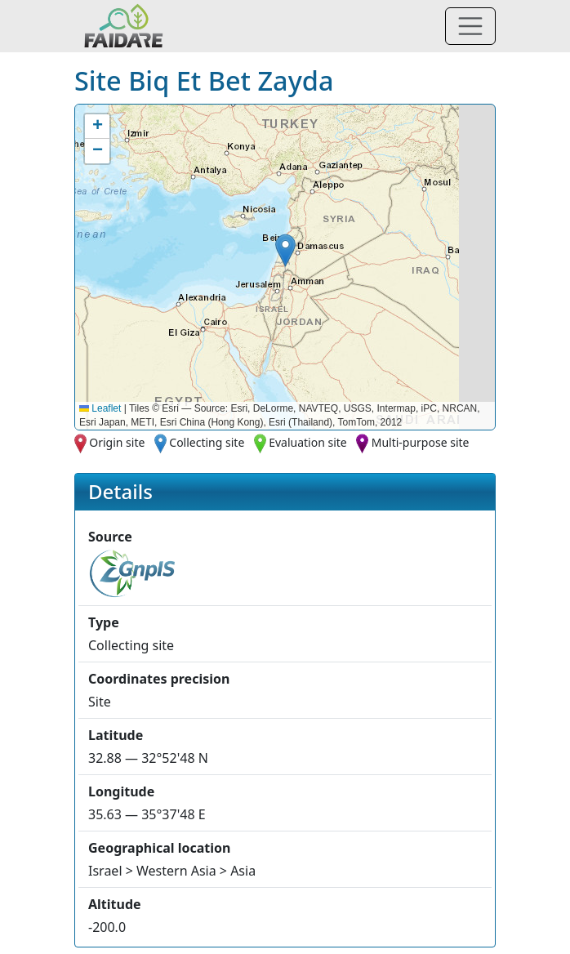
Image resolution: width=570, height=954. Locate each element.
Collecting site (206, 442)
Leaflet (100, 408)
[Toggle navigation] (470, 26)
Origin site (117, 442)
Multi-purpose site (421, 442)
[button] (285, 250)
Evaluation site (308, 442)
